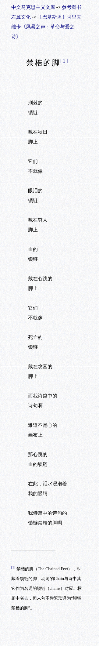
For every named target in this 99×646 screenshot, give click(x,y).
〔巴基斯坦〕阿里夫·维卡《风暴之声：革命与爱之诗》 (47, 26)
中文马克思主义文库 (33, 7)
